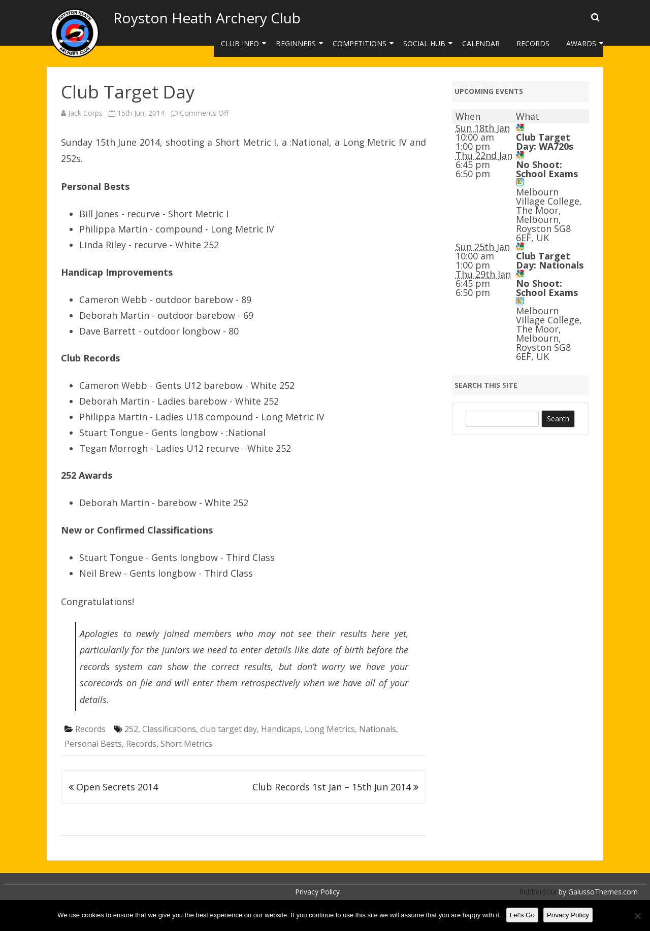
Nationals (377, 729)
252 (131, 729)
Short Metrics (186, 743)
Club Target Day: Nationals (549, 260)
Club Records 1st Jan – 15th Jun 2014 (335, 787)
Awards (581, 43)
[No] (637, 916)
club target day (228, 729)
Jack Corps (85, 113)
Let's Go (522, 915)
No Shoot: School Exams (547, 169)
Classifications (169, 729)
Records (532, 43)
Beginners (296, 43)
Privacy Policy (317, 891)
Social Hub (424, 43)
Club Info (240, 43)
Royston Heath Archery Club (207, 18)
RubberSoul (538, 891)
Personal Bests (93, 743)
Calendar (481, 43)
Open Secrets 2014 (113, 787)
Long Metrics (330, 729)
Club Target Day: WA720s (544, 141)
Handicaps (281, 729)
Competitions (359, 43)
